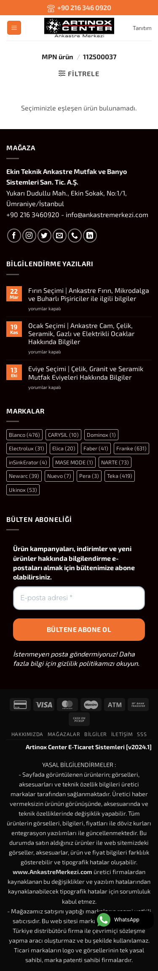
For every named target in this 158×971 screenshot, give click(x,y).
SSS (142, 734)
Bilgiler (95, 734)
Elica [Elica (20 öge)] (63, 448)
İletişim (122, 734)
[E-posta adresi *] (79, 598)
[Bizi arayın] (75, 236)
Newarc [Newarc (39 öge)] (24, 475)
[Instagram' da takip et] (29, 236)
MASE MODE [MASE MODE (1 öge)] (74, 462)
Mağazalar (64, 734)
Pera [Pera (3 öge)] (89, 475)
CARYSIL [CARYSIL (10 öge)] (63, 434)
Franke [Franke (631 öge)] (131, 448)
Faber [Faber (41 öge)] (95, 448)
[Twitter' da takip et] (44, 236)
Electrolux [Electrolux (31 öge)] (26, 448)
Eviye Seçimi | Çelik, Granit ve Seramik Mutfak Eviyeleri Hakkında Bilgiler (85, 372)
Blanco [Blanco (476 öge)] (24, 434)
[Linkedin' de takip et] (90, 236)
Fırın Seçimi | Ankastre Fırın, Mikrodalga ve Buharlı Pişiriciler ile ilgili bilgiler (88, 294)
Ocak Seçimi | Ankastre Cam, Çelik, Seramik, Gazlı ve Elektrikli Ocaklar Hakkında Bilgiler (81, 333)
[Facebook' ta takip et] (14, 236)
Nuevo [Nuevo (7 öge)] (59, 475)
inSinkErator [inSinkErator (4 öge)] (28, 462)
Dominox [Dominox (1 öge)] (101, 434)
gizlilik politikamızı (85, 663)
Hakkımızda (27, 734)
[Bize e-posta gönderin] (60, 236)
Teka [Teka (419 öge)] (119, 475)
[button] (14, 28)
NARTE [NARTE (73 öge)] (115, 462)
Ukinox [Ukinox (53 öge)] (23, 489)
